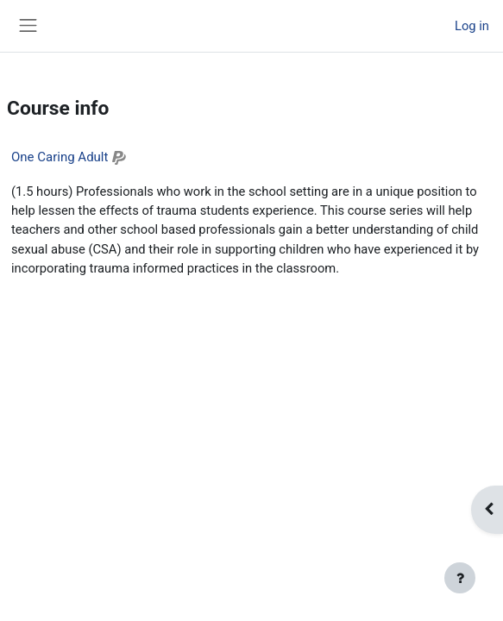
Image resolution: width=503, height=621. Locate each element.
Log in (472, 26)
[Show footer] (459, 577)
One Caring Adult (59, 157)
